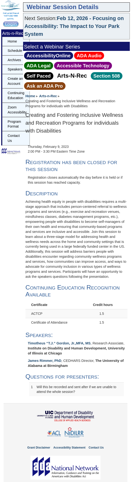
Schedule (15, 51)
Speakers (15, 69)
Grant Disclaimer (38, 447)
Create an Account (15, 81)
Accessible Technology (83, 65)
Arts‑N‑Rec (72, 75)
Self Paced (39, 76)
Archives (14, 60)
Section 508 (106, 76)
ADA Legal (38, 65)
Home (30, 96)
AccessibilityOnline (49, 55)
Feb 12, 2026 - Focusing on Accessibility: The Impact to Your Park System (74, 26)
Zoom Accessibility (17, 109)
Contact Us (14, 138)
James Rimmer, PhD (44, 361)
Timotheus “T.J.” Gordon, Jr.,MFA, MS (59, 343)
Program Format (14, 124)
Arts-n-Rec (48, 96)
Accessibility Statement (69, 447)
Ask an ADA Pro (45, 86)
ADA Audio (89, 55)
